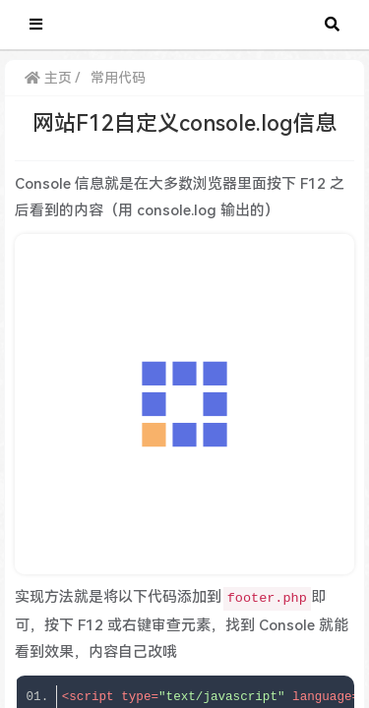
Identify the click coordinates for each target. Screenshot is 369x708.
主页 (48, 78)
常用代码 (118, 78)
